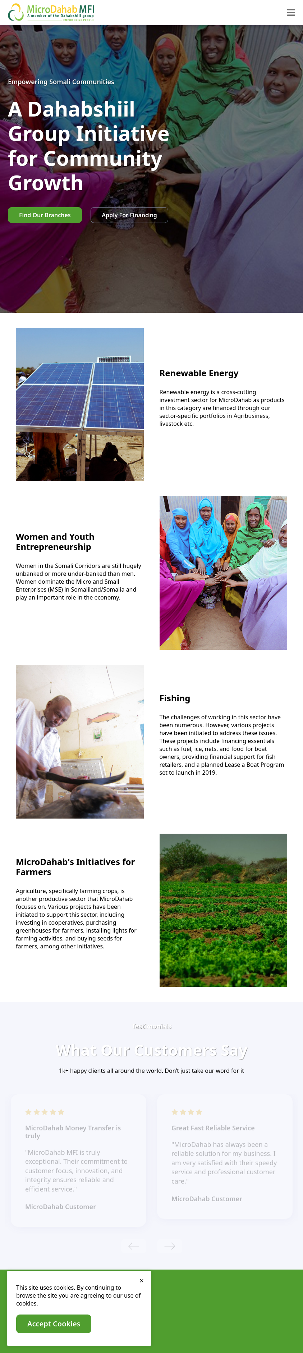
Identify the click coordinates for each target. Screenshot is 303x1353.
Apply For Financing (129, 215)
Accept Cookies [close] (53, 1324)
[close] (141, 1280)
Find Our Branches (45, 215)
